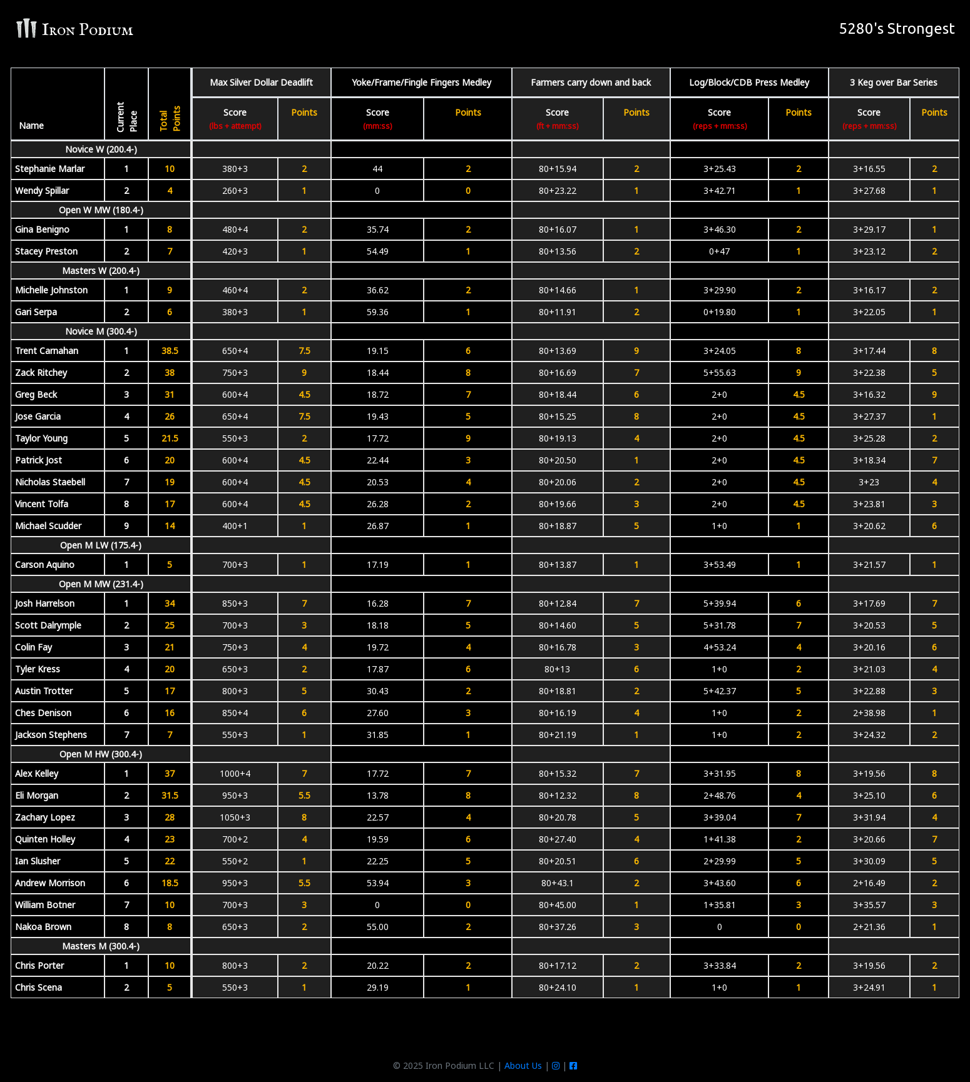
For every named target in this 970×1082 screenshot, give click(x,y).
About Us (523, 1065)
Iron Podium (74, 29)
